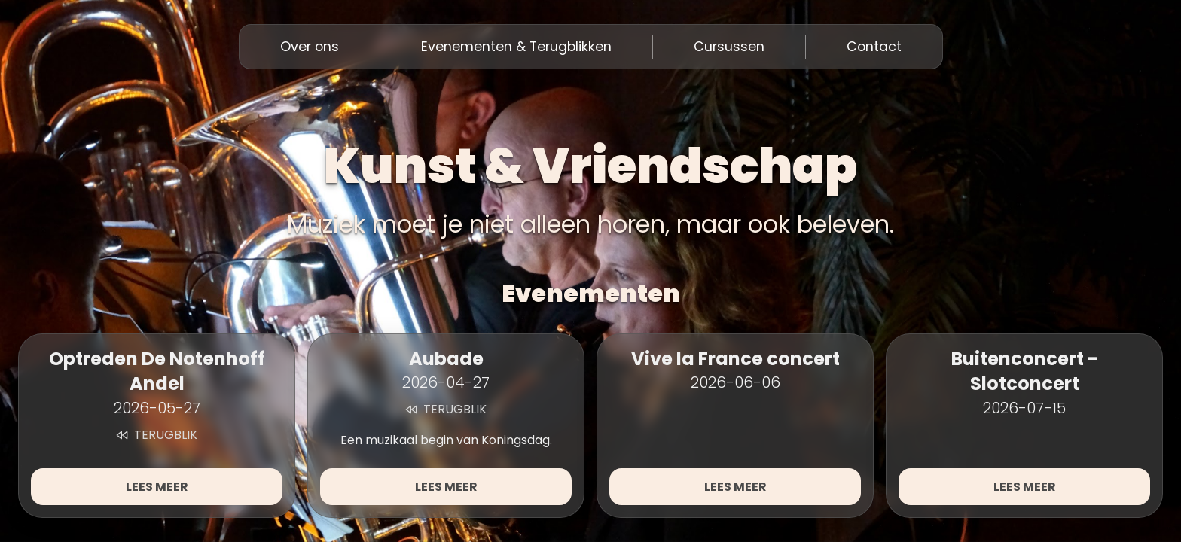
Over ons (309, 47)
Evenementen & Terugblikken (516, 47)
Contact (874, 47)
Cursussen (729, 47)
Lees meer (157, 486)
